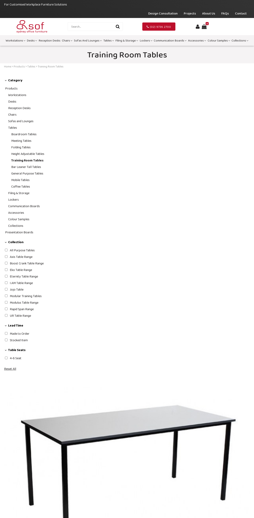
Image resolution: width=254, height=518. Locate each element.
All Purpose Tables (22, 250)
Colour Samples (219, 40)
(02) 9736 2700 (159, 27)
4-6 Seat (15, 358)
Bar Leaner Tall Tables (26, 166)
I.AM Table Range (21, 283)
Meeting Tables (21, 140)
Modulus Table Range (24, 302)
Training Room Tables (27, 160)
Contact (241, 13)
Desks (32, 40)
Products (19, 66)
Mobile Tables (20, 180)
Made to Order (19, 333)
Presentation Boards (19, 232)
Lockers (146, 40)
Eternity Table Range (24, 276)
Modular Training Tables (26, 296)
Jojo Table (16, 289)
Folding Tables (21, 147)
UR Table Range (20, 315)
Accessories (197, 40)
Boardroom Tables (24, 134)
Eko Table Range (21, 269)
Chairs (67, 40)
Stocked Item (19, 340)
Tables (108, 40)
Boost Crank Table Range (27, 263)
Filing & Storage (126, 40)
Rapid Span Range (22, 309)
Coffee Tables (20, 186)
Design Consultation (163, 13)
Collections (240, 40)
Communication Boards (170, 40)
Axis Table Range (21, 256)
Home (7, 66)
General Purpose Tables (27, 173)
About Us (208, 13)
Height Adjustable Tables (27, 153)
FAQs (225, 13)
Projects (190, 13)
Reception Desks (49, 40)
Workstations (15, 40)
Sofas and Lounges (88, 40)
